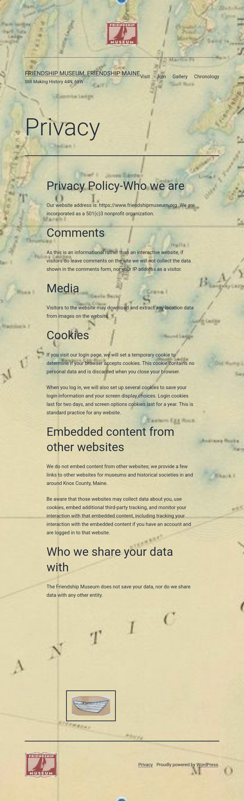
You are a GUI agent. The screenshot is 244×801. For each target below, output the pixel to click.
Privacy (145, 764)
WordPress (207, 764)
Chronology (206, 77)
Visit (145, 77)
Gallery (180, 77)
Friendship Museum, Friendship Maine (82, 73)
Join (161, 77)
